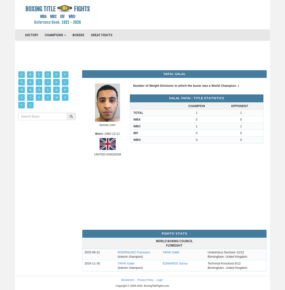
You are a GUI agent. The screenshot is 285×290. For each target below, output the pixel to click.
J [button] (47, 82)
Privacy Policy (145, 279)
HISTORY (31, 35)
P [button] (48, 89)
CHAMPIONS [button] (55, 35)
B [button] (30, 74)
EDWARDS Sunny (175, 263)
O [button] (39, 89)
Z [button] (30, 105)
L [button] (65, 82)
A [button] (21, 74)
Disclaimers (127, 279)
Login (159, 279)
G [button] (22, 82)
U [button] (39, 97)
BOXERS (78, 35)
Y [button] (21, 105)
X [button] (65, 97)
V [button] (48, 97)
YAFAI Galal (171, 252)
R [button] (65, 89)
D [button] (48, 74)
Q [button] (57, 89)
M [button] (22, 89)
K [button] (56, 82)
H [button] (30, 82)
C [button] (39, 74)
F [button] (65, 74)
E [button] (56, 74)
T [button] (30, 97)
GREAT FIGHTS (101, 35)
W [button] (57, 97)
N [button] (30, 89)
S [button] (21, 97)
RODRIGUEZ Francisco (134, 252)
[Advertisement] (174, 14)
